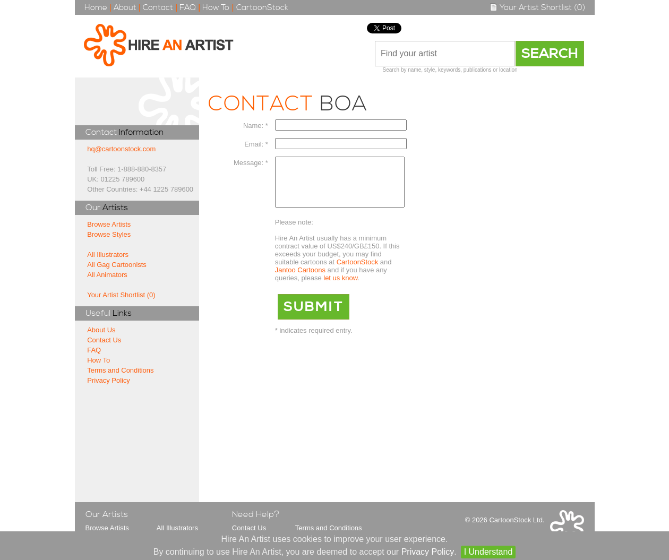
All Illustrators (107, 255)
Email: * (256, 144)
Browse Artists (109, 224)
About (125, 8)
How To (215, 8)
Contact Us (104, 340)
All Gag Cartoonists (117, 265)
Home (95, 8)
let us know (340, 287)
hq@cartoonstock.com (121, 149)
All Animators (107, 275)
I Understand (488, 551)
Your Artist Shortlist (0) (537, 8)
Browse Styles (109, 234)
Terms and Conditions (120, 370)
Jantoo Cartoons (300, 279)
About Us (101, 330)
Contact (158, 8)
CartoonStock (262, 8)
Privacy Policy (108, 380)
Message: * (251, 163)
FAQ (187, 8)
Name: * (255, 126)
